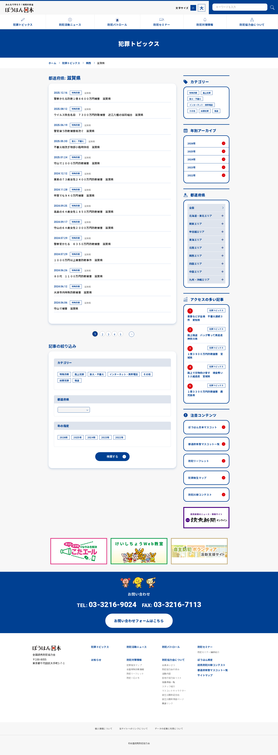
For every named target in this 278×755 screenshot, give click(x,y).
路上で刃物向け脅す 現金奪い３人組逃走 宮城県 (206, 371)
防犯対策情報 (134, 659)
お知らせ (96, 659)
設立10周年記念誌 (171, 695)
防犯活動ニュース (137, 647)
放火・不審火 (78, 141)
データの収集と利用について (169, 729)
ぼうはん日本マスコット (202, 427)
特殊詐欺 (76, 92)
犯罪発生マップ (197, 478)
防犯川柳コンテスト (200, 494)
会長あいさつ (168, 665)
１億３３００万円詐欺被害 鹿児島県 (206, 390)
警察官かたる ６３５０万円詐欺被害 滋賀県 (82, 244)
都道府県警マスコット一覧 (203, 444)
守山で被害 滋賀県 (66, 308)
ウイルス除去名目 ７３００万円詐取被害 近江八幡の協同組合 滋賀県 (98, 115)
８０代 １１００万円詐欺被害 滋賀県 (78, 276)
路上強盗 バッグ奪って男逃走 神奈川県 (206, 333)
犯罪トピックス (100, 647)
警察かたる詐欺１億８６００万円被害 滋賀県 (82, 98)
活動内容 (166, 674)
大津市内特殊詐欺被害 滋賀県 (73, 292)
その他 (147, 374)
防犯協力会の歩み (170, 669)
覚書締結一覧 (168, 682)
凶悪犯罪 (64, 380)
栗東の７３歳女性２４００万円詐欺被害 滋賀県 (83, 179)
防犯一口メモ (133, 678)
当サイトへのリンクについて (133, 729)
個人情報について (103, 729)
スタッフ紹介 (168, 686)
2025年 (77, 437)
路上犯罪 (79, 374)
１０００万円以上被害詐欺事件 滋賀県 (78, 260)
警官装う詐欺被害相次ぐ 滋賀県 (74, 131)
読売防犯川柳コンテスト (211, 665)
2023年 (105, 437)
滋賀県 (87, 93)
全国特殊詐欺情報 (135, 669)
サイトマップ (205, 675)
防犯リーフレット (198, 461)
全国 (191, 208)
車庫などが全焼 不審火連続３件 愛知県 (206, 315)
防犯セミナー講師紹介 (208, 652)
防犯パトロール (171, 647)
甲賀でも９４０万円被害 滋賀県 (74, 195)
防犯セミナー (205, 647)
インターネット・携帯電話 (124, 374)
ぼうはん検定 (205, 659)
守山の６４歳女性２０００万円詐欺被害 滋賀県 (83, 228)
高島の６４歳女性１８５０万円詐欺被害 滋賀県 (83, 211)
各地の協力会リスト (172, 678)
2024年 (91, 437)
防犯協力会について (173, 659)
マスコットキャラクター (174, 691)
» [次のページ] (131, 334)
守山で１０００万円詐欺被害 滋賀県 (77, 163)
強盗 (77, 380)
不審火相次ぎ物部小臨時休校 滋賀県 (77, 147)
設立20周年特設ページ (173, 699)
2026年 (64, 437)
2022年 (119, 437)
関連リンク (167, 703)
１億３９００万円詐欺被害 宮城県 (206, 352)
